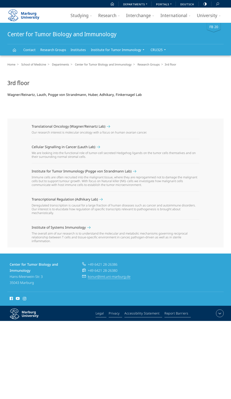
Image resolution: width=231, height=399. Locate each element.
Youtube (17, 299)
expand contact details (219, 313)
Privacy (114, 314)
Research (110, 15)
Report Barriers (176, 314)
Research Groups (53, 49)
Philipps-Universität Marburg (28, 317)
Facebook (11, 299)
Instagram (24, 299)
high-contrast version (203, 4)
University (210, 15)
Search (215, 4)
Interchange (141, 15)
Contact (29, 49)
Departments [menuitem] (136, 4)
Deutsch (187, 4)
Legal (100, 314)
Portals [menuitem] (165, 4)
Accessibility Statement (142, 314)
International (176, 15)
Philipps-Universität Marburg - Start (27, 14)
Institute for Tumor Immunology (119, 50)
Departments (58, 64)
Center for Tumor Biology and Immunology (16, 51)
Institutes (78, 49)
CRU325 (159, 50)
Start (110, 4)
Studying (82, 15)
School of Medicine (32, 64)
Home (11, 64)
